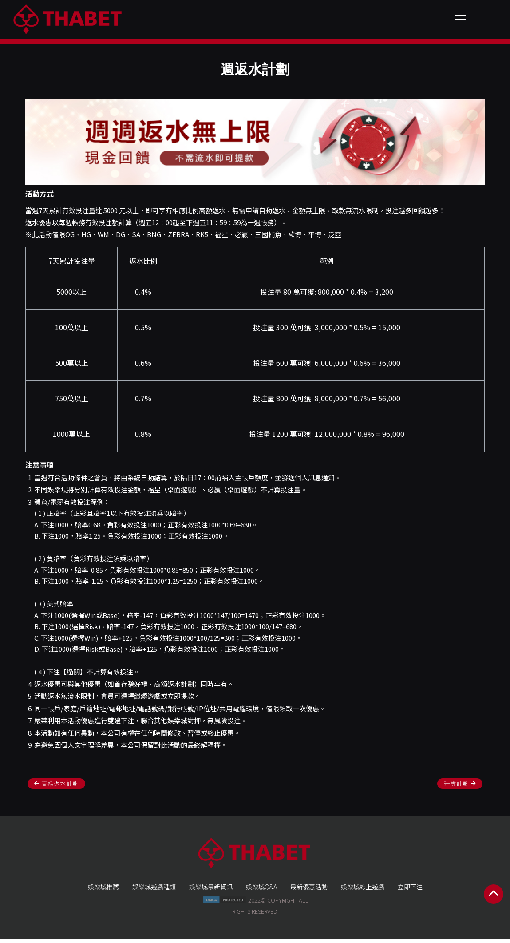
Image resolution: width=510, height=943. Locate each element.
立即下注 (410, 892)
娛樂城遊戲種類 (154, 892)
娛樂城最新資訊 (211, 892)
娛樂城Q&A (261, 892)
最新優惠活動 (309, 892)
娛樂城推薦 (103, 892)
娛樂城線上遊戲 (362, 892)
